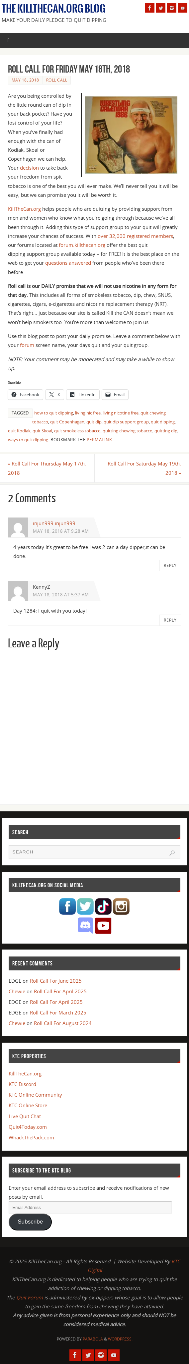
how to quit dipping (53, 413)
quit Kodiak (19, 431)
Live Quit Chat (25, 1116)
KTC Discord (22, 1084)
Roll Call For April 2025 (60, 991)
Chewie (17, 991)
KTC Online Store (28, 1105)
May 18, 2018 (25, 80)
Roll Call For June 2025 (56, 980)
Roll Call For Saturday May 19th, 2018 (144, 468)
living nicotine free (121, 413)
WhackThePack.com (31, 1137)
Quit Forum (29, 1297)
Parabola (93, 1339)
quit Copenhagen (67, 422)
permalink (99, 440)
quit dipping (163, 422)
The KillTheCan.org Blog (54, 8)
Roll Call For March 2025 (58, 1012)
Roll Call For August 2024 (63, 1023)
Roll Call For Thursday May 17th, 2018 (47, 468)
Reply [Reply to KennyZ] (170, 620)
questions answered (68, 262)
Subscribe (30, 1222)
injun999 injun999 (54, 523)
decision (29, 167)
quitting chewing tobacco (127, 431)
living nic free (88, 413)
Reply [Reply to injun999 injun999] (170, 565)
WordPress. (120, 1339)
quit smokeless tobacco (77, 431)
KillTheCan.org (24, 208)
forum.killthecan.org (82, 245)
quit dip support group (126, 422)
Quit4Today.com (28, 1126)
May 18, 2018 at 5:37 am (61, 595)
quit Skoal (42, 431)
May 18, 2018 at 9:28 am (61, 531)
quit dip (94, 422)
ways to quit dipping (28, 440)
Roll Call (56, 80)
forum (27, 345)
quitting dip (165, 431)
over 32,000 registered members (135, 236)
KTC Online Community (35, 1094)
